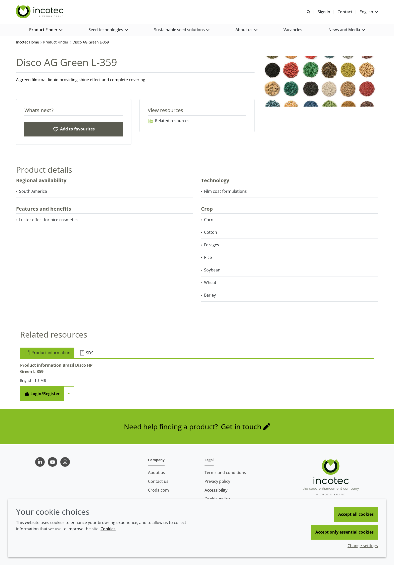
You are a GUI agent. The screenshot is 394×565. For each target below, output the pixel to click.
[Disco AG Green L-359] (73, 129)
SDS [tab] (86, 353)
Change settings (363, 545)
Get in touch (241, 427)
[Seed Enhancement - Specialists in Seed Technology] (40, 12)
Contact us (158, 481)
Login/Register (42, 394)
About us (156, 472)
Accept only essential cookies (344, 532)
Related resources (168, 121)
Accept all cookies (356, 514)
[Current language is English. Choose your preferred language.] (368, 12)
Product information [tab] (47, 353)
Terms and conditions (225, 472)
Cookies (108, 529)
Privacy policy (217, 481)
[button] (45, 30)
